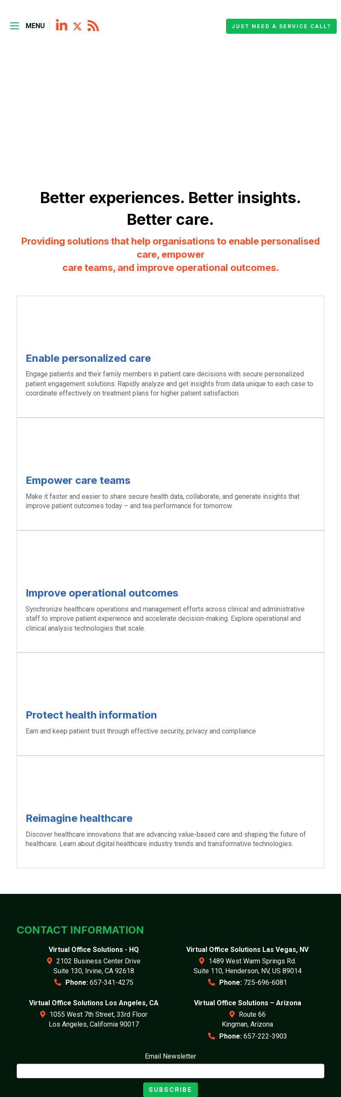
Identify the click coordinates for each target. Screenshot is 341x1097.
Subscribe (170, 1089)
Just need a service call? (281, 26)
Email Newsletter (170, 1056)
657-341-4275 (111, 982)
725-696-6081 (265, 982)
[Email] (170, 1071)
